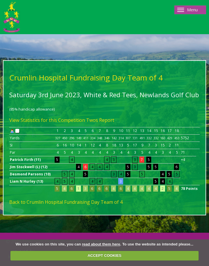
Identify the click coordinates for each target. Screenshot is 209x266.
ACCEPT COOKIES (104, 255)
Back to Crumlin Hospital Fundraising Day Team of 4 (66, 202)
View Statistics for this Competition (47, 120)
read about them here (101, 244)
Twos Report (100, 120)
